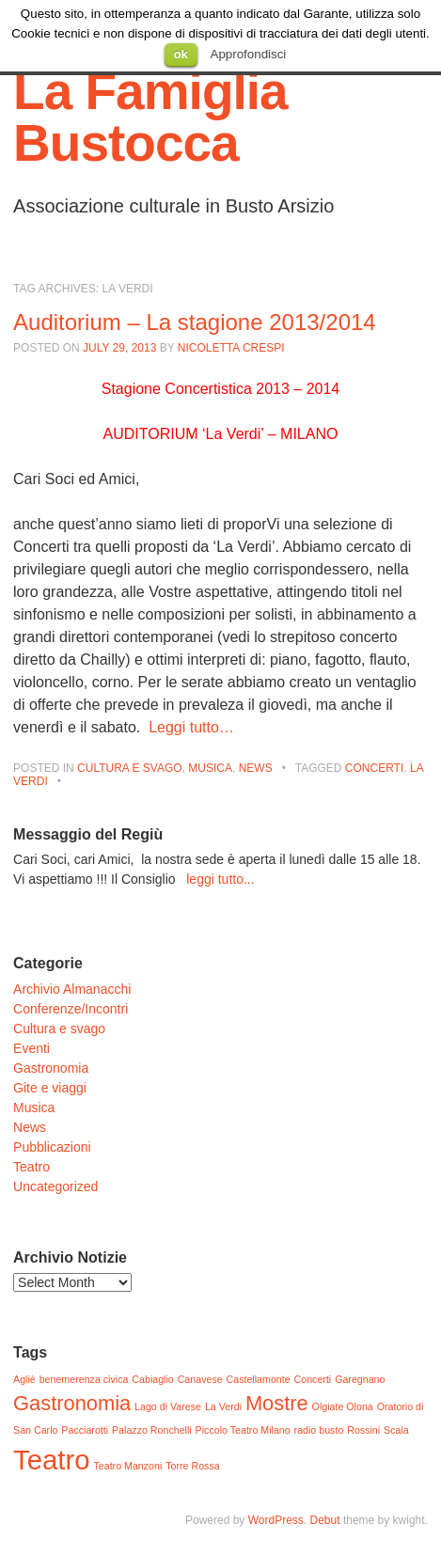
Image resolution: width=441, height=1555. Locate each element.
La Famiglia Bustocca (150, 117)
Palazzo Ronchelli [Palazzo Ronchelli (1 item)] (152, 1430)
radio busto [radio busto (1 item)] (319, 1430)
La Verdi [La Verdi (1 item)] (223, 1406)
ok (181, 54)
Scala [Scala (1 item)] (396, 1430)
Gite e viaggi (50, 1087)
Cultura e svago (129, 768)
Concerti (374, 768)
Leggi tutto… (191, 727)
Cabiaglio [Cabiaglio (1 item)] (152, 1379)
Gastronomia (50, 1068)
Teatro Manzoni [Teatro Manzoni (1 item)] (127, 1465)
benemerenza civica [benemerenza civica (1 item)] (84, 1379)
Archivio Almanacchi (72, 989)
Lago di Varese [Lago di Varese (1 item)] (167, 1406)
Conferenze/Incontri (70, 1008)
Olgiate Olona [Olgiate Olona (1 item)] (342, 1406)
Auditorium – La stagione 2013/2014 (194, 322)
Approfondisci (249, 54)
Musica (210, 768)
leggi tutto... (220, 879)
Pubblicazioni (52, 1146)
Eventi (31, 1048)
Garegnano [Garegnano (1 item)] (360, 1379)
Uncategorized (55, 1186)
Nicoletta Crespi (231, 347)
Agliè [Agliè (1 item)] (24, 1379)
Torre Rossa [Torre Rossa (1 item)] (192, 1465)
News (256, 768)
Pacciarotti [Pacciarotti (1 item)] (84, 1430)
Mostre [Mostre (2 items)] (276, 1403)
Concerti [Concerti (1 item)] (313, 1379)
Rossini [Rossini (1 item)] (363, 1430)
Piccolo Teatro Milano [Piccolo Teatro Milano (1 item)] (243, 1430)
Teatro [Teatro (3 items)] (51, 1459)
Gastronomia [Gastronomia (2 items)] (72, 1403)
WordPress (276, 1520)
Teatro (31, 1166)
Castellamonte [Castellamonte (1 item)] (259, 1379)
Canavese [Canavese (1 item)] (200, 1379)
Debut (325, 1520)
